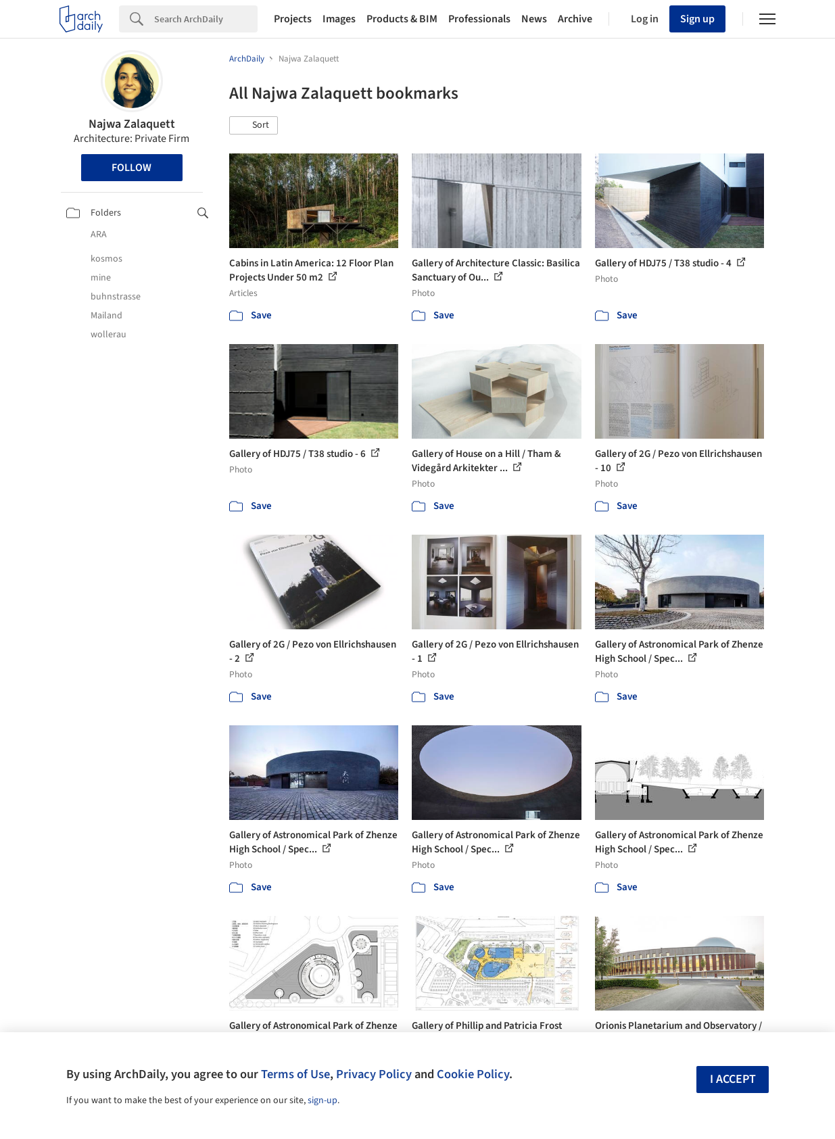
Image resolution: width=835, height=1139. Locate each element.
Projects (293, 19)
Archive (575, 19)
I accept (733, 1079)
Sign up (697, 18)
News (534, 19)
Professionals (479, 19)
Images (339, 19)
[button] (253, 125)
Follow (131, 167)
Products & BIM (401, 19)
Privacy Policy (374, 1074)
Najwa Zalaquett (132, 124)
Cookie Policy (473, 1074)
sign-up (322, 1100)
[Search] (206, 18)
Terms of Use (295, 1074)
